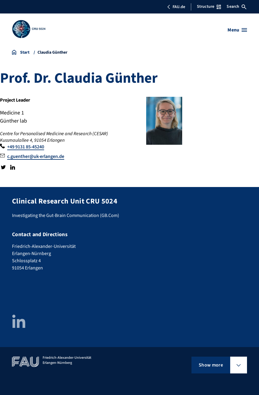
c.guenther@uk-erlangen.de (35, 156)
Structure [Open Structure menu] (209, 7)
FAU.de (176, 7)
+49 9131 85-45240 (25, 147)
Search (236, 7)
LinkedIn (12, 167)
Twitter (3, 167)
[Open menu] (237, 30)
